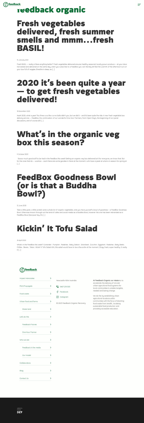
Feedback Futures (29, 324)
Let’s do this (24, 317)
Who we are (24, 340)
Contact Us (24, 378)
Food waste (24, 294)
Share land (26, 309)
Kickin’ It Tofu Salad (57, 228)
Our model (26, 355)
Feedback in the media (31, 348)
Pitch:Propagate (26, 286)
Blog (21, 371)
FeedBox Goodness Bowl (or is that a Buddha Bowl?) (66, 185)
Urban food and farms (29, 301)
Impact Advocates (27, 278)
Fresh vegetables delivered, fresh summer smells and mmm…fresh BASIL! (65, 35)
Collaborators (25, 363)
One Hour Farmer (29, 332)
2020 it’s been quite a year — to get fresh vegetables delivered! (71, 91)
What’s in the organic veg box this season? (68, 138)
